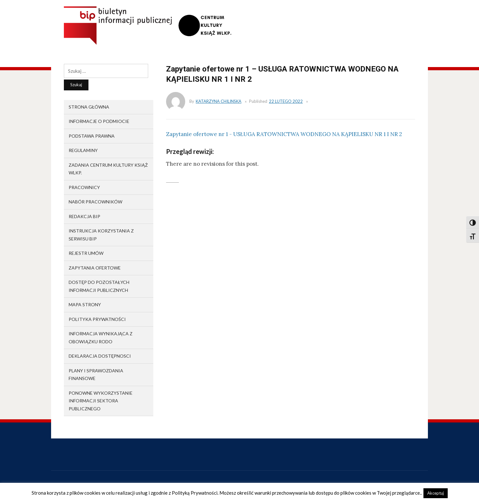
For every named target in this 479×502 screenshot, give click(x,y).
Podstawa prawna (92, 136)
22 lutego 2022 (286, 101)
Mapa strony (85, 304)
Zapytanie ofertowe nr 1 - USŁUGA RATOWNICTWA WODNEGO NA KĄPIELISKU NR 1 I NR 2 (284, 134)
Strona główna (89, 107)
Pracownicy (84, 187)
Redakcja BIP (84, 216)
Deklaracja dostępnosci (100, 356)
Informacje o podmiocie (99, 121)
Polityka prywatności (97, 319)
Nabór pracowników (95, 201)
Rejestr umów (86, 253)
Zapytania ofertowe (95, 267)
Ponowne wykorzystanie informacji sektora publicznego (101, 400)
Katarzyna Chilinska (218, 101)
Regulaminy (83, 150)
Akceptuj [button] (435, 493)
